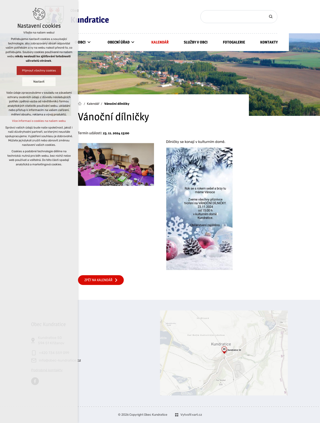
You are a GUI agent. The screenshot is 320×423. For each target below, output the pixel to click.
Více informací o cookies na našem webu (39, 121)
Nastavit (38, 81)
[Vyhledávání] (271, 17)
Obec (89, 17)
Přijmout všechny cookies (39, 70)
